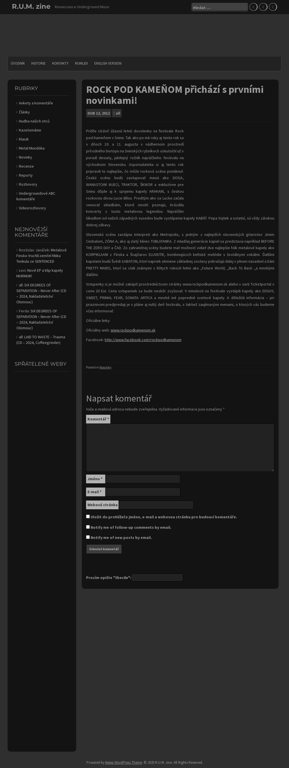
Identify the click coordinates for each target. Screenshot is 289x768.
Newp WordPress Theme (123, 762)
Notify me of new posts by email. (121, 537)
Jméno (94, 478)
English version (108, 63)
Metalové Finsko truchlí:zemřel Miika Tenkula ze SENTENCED (41, 255)
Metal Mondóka (32, 148)
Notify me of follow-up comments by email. (131, 527)
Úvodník (18, 63)
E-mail (94, 491)
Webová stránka (102, 504)
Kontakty (60, 63)
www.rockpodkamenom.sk (133, 330)
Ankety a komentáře (36, 103)
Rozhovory (28, 184)
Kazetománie (30, 130)
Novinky (105, 367)
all (118, 113)
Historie (38, 63)
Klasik (24, 139)
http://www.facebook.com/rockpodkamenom (143, 339)
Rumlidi (81, 63)
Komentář (98, 419)
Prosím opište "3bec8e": (108, 577)
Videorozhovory (32, 207)
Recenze (26, 166)
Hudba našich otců (34, 121)
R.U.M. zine (31, 6)
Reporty (26, 175)
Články (24, 112)
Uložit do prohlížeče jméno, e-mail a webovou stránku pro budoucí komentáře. (164, 516)
